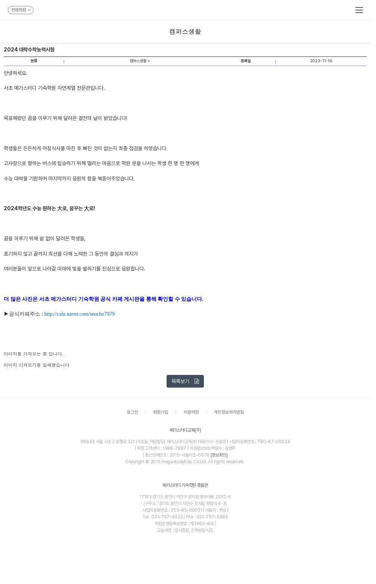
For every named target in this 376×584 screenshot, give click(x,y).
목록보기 (185, 381)
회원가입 (160, 412)
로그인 (132, 412)
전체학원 (21, 10)
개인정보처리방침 (229, 412)
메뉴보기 (359, 10)
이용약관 (191, 412)
